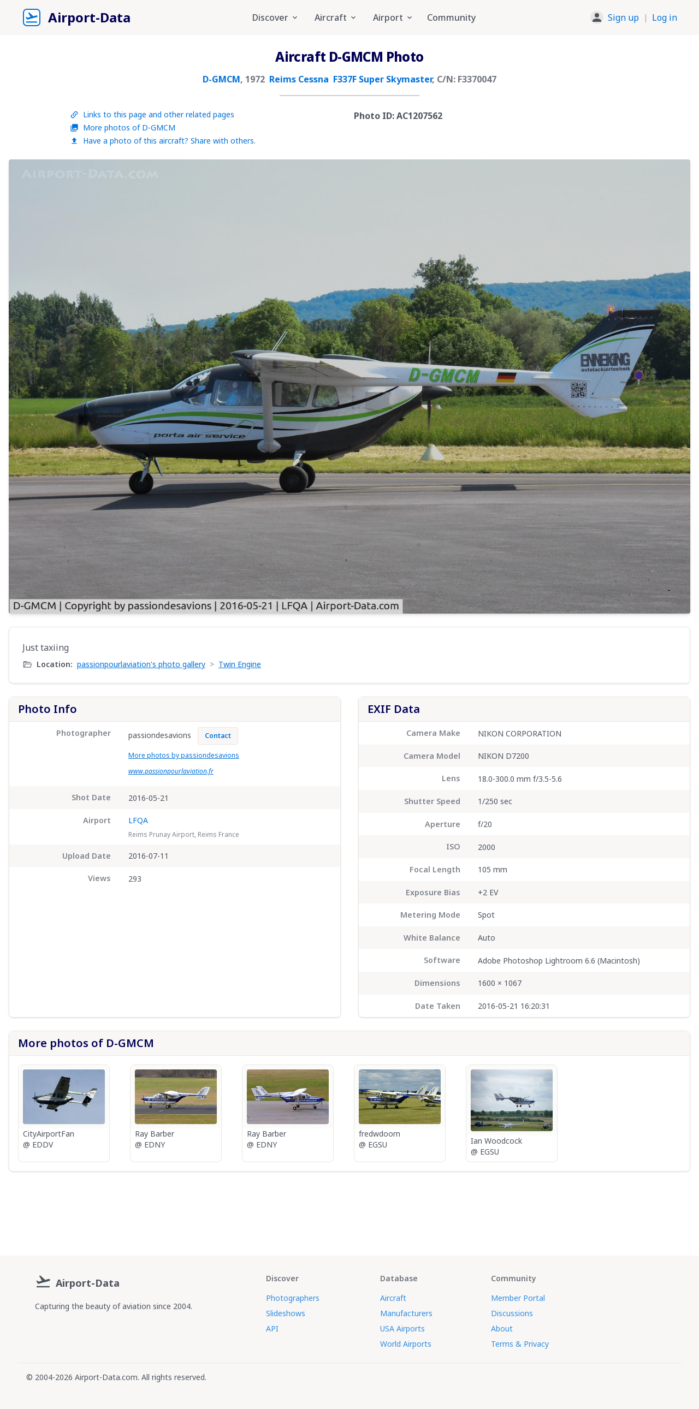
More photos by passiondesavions (183, 755)
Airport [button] (393, 17)
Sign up (623, 17)
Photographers (292, 1298)
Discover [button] (275, 17)
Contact (218, 735)
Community (451, 17)
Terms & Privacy (520, 1344)
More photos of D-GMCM (122, 127)
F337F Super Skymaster (382, 79)
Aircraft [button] (336, 17)
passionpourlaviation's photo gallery (141, 664)
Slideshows (285, 1313)
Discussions (512, 1313)
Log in (664, 17)
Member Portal (518, 1298)
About (502, 1328)
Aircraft (393, 1298)
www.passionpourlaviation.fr (171, 771)
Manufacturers (406, 1313)
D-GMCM (221, 79)
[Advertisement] (349, 1209)
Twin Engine (239, 664)
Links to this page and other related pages (152, 114)
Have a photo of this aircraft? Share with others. (163, 140)
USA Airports (402, 1328)
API (272, 1328)
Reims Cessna (299, 79)
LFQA (138, 820)
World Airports (405, 1344)
